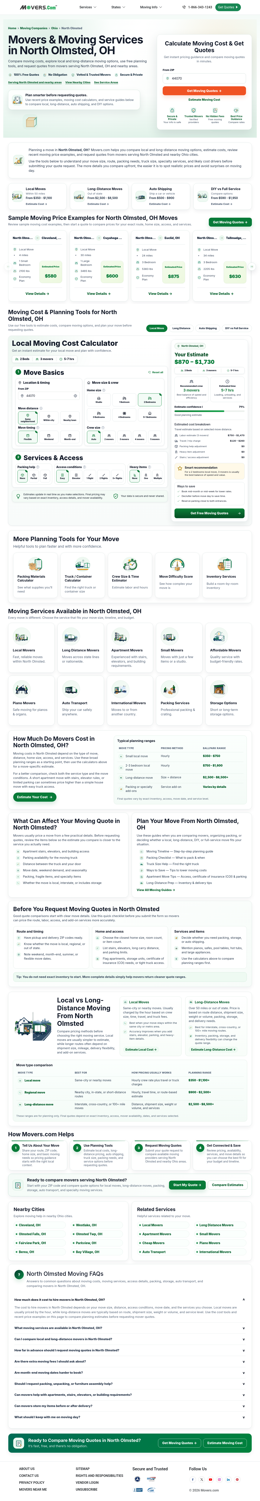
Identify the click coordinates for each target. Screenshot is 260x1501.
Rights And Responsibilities (99, 1476)
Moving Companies (34, 28)
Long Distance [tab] (181, 328)
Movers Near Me (33, 1489)
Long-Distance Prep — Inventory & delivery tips (179, 883)
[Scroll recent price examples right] (252, 267)
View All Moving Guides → (156, 890)
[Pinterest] (237, 1480)
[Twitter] (201, 1480)
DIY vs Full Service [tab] (236, 328)
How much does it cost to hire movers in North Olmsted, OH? (130, 1300)
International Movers (215, 1252)
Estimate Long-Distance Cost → (213, 1049)
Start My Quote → (187, 1185)
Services (88, 7)
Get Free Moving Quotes (216, 513)
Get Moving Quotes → (204, 91)
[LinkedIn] (228, 1480)
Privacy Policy (31, 1483)
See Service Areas (106, 82)
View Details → (37, 294)
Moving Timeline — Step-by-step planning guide (179, 851)
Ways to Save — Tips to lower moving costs (176, 870)
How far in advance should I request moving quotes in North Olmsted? (130, 1350)
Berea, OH (26, 1252)
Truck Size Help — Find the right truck (172, 864)
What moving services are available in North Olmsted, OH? (130, 1328)
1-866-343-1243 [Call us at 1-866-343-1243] (197, 7)
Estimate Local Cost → (141, 1049)
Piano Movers (209, 1243)
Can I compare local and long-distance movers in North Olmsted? (130, 1339)
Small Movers (209, 1234)
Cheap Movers (153, 1243)
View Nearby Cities (77, 82)
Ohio (54, 28)
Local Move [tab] (157, 328)
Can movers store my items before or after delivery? (130, 1406)
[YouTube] (210, 1480)
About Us (27, 1469)
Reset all (155, 372)
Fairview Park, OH (32, 1243)
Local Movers (152, 1225)
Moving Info (151, 7)
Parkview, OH (86, 1243)
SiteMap (83, 1469)
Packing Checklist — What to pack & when (175, 857)
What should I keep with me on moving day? (130, 1417)
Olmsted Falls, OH (32, 1234)
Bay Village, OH (87, 1252)
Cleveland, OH (29, 1225)
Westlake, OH (86, 1225)
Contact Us (29, 1476)
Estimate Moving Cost (204, 99)
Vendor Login (87, 1483)
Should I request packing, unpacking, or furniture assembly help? (130, 1384)
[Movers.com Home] (38, 7)
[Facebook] (192, 1480)
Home (12, 28)
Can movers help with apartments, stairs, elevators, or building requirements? (130, 1395)
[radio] (28, 417)
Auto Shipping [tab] (208, 328)
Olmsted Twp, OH (89, 1234)
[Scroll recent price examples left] (8, 267)
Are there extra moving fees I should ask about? (130, 1361)
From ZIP (168, 69)
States (118, 7)
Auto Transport (154, 1252)
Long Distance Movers (216, 1225)
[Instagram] (219, 1480)
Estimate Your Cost (35, 797)
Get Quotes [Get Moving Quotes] (228, 7)
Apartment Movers (156, 1234)
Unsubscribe (86, 1489)
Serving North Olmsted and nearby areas (35, 82)
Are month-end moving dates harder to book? (130, 1373)
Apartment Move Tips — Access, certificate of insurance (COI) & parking (196, 876)
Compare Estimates (227, 1185)
